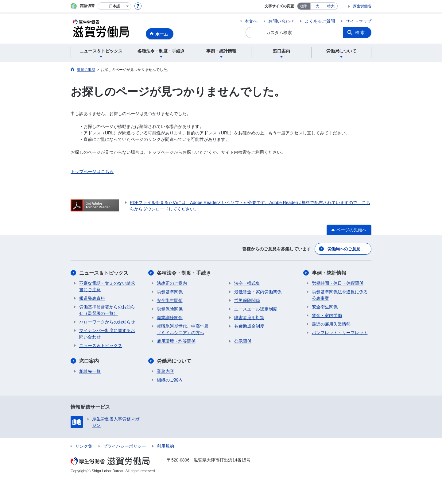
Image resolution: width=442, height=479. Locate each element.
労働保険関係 (170, 309)
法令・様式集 (247, 283)
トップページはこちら (92, 171)
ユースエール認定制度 (255, 309)
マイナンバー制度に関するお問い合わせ (107, 333)
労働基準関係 (170, 291)
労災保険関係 (247, 300)
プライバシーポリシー (124, 446)
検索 (360, 32)
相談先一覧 (90, 371)
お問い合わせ (281, 21)
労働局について (174, 361)
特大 (331, 6)
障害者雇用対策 (249, 317)
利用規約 (165, 446)
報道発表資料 (92, 298)
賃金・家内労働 (327, 315)
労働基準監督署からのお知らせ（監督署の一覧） (107, 310)
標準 (304, 6)
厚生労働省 (362, 6)
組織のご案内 (170, 379)
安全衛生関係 (170, 300)
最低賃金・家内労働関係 (257, 291)
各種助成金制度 (249, 326)
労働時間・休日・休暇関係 (337, 283)
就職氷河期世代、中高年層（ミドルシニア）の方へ (182, 329)
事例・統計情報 (329, 273)
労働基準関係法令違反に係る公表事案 (340, 295)
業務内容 (165, 371)
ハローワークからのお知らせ (107, 321)
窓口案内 (89, 361)
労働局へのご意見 (344, 248)
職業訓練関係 (170, 317)
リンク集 (83, 446)
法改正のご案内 (172, 283)
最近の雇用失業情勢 (331, 324)
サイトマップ (358, 21)
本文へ (251, 21)
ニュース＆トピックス (103, 273)
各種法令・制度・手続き (184, 273)
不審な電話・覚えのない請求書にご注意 (107, 286)
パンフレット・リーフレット (340, 332)
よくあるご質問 (320, 21)
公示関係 (242, 341)
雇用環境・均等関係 (176, 341)
